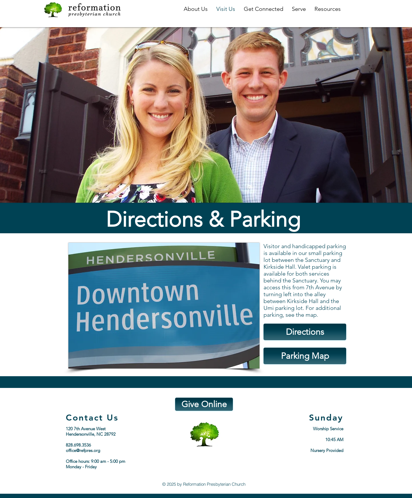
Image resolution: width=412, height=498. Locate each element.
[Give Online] (204, 404)
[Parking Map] (305, 356)
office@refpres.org (83, 450)
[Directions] (305, 332)
